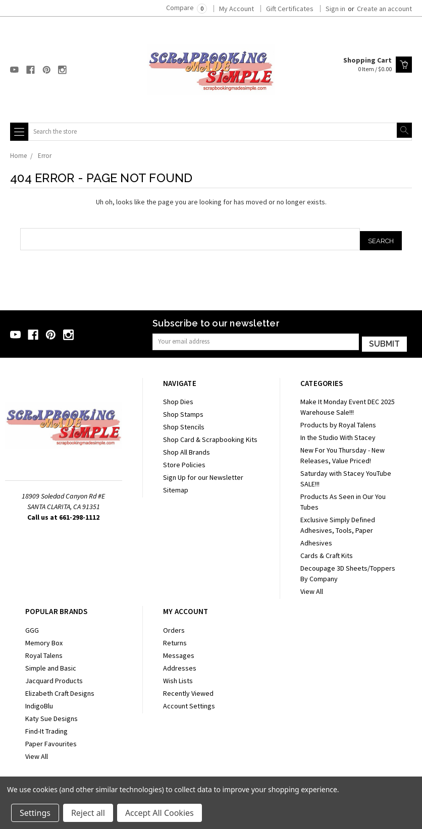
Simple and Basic (50, 665)
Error (44, 155)
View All (311, 588)
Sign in (335, 8)
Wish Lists (178, 677)
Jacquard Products (54, 677)
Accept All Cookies (159, 812)
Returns (175, 639)
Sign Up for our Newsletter (203, 474)
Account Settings (189, 702)
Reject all (88, 812)
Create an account (384, 8)
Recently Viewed (188, 690)
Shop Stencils (183, 424)
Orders (174, 627)
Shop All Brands (186, 449)
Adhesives (316, 540)
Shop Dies (178, 399)
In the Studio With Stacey (338, 434)
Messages (178, 652)
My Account (236, 8)
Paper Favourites (51, 740)
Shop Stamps (183, 411)
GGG (32, 627)
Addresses (179, 665)
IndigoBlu (39, 702)
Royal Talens (44, 652)
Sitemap (175, 487)
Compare (186, 7)
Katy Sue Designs (51, 715)
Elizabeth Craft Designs (59, 690)
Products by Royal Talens (338, 422)
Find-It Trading (46, 728)
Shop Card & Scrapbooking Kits (210, 436)
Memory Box (44, 639)
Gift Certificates (289, 8)
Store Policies (184, 462)
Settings (35, 812)
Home (18, 155)
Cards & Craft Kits (326, 553)
